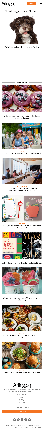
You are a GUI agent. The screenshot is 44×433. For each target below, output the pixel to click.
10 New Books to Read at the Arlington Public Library (22, 263)
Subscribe (22, 400)
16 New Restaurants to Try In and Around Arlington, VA (22, 336)
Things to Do (22, 151)
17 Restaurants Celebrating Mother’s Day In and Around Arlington (22, 117)
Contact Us (22, 399)
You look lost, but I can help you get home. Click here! (22, 47)
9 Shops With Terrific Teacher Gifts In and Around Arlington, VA (22, 227)
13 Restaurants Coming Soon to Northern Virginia (22, 372)
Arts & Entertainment (22, 261)
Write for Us (22, 404)
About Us (22, 397)
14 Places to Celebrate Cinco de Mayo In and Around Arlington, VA (22, 299)
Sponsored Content (22, 186)
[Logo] (8, 4)
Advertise (22, 402)
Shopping (22, 223)
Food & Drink (22, 114)
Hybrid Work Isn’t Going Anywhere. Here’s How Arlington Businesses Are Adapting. (22, 189)
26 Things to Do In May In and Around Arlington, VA (22, 153)
